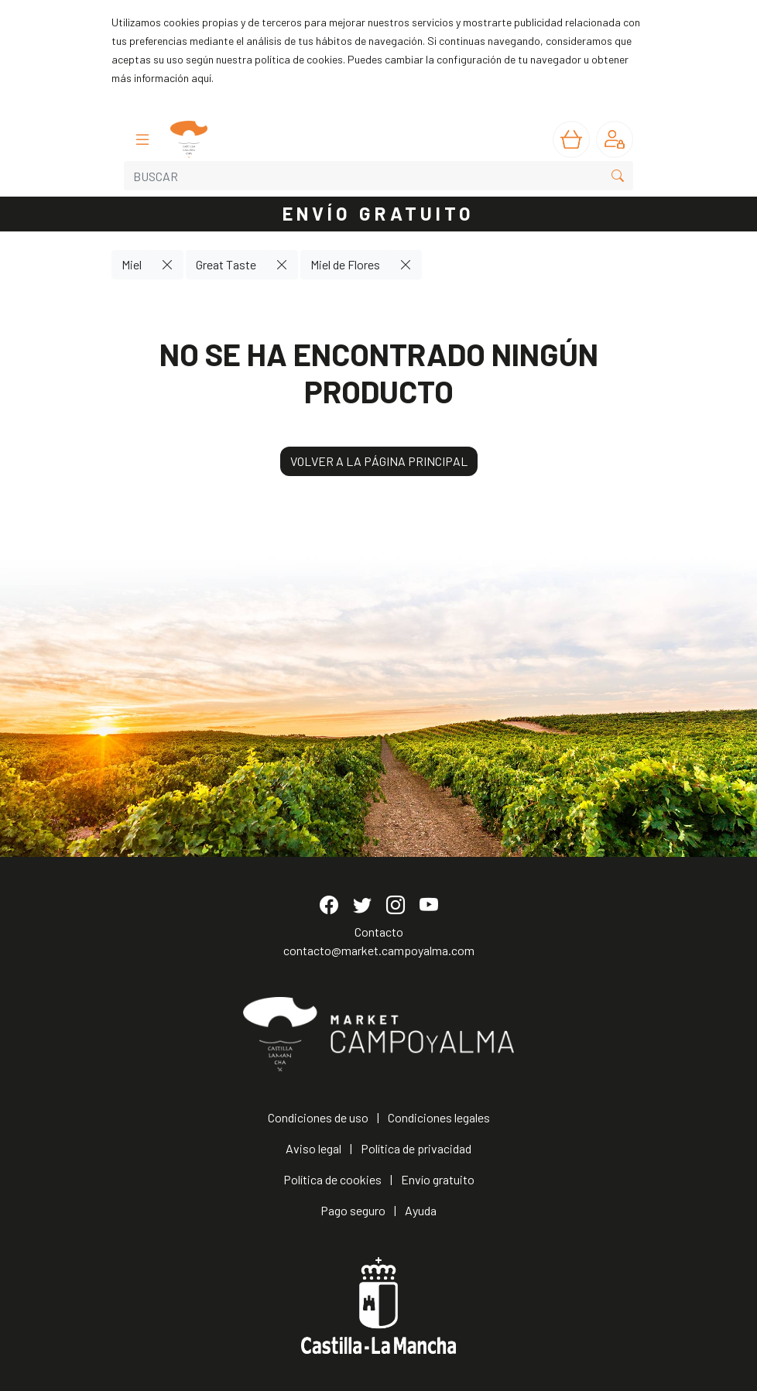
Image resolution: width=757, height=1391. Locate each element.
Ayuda (421, 1210)
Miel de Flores (345, 264)
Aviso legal (313, 1148)
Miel (132, 264)
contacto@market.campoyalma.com (378, 950)
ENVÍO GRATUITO (378, 213)
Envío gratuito (437, 1179)
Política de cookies (332, 1179)
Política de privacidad (416, 1148)
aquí (201, 77)
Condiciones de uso (318, 1117)
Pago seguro (352, 1210)
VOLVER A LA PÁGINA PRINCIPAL (379, 461)
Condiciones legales (439, 1117)
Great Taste (226, 264)
